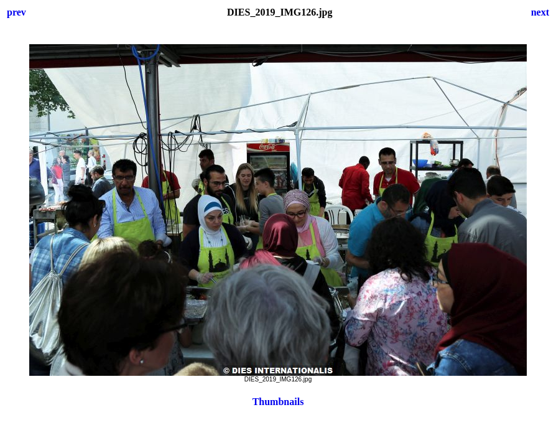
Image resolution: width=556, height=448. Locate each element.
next (540, 12)
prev (16, 12)
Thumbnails (278, 401)
